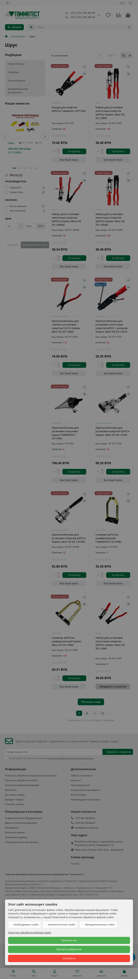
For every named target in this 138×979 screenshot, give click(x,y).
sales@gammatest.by (86, 827)
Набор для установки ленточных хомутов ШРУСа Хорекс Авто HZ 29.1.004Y (110, 643)
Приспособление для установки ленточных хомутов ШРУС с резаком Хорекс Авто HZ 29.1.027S (111, 326)
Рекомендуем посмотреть (85, 799)
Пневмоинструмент (16, 837)
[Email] (53, 752)
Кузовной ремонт (15, 832)
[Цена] (11, 226)
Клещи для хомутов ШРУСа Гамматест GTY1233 (69, 109)
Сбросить (13, 245)
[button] (5, 137)
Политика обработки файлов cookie (29, 932)
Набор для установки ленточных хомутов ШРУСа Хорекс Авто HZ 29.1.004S (110, 113)
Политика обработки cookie (21, 780)
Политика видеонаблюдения (22, 785)
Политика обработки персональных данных (31, 775)
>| (102, 713)
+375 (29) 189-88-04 (79, 17)
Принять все (69, 940)
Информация (15, 769)
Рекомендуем (16, 80)
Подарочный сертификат (85, 790)
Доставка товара (15, 794)
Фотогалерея (78, 794)
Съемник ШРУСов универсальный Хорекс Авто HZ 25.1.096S (66, 641)
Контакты (10, 790)
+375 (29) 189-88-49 (79, 13)
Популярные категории (23, 811)
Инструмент (18, 36)
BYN (122, 3)
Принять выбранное (69, 949)
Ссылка (75, 863)
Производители (80, 785)
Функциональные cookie (100, 924)
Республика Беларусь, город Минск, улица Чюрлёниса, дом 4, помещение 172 (98, 843)
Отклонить (69, 958)
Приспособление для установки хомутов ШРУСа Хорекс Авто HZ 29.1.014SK (69, 538)
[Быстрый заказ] (69, 160)
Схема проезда (82, 857)
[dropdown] (7, 3)
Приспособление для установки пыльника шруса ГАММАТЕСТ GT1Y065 (65, 433)
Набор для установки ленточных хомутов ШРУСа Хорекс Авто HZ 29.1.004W (110, 219)
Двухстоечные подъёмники (21, 822)
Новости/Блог (26, 64)
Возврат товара (14, 799)
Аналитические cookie (61, 924)
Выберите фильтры (35, 245)
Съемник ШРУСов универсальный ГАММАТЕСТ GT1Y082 (108, 538)
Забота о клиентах (81, 775)
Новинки (13, 72)
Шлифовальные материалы (18, 90)
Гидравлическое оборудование (23, 818)
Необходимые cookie (26, 924)
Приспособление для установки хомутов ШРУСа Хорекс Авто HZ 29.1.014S (112, 431)
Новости (12, 142)
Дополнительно (83, 769)
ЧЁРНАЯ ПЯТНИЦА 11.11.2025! (19, 150)
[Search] (84, 27)
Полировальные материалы (21, 842)
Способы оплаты (15, 804)
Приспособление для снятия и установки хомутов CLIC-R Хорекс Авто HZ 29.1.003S (66, 326)
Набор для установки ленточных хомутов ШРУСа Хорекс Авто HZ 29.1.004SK (66, 219)
